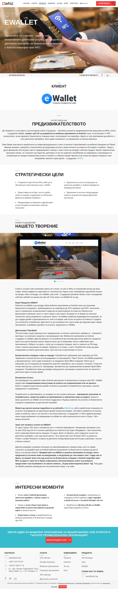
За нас (59, 3)
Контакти (74, 3)
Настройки (54, 586)
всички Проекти (17, 75)
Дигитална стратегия (49, 579)
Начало (26, 3)
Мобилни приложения (49, 566)
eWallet (80, 158)
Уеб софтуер (45, 575)
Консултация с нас (59, 540)
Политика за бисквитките (83, 583)
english (84, 3)
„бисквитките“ (106, 583)
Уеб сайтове (45, 558)
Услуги (34, 3)
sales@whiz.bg (15, 558)
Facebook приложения (49, 570)
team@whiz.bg (92, 576)
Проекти (42, 3)
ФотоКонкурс (87, 558)
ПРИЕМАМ (62, 586)
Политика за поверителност (66, 583)
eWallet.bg (68, 408)
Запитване (106, 3)
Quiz (84, 562)
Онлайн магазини (47, 562)
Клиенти (51, 3)
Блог (66, 3)
